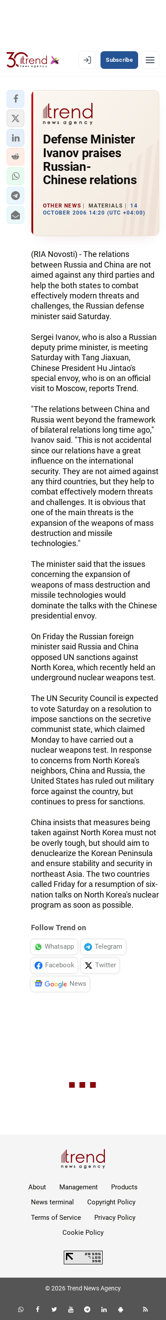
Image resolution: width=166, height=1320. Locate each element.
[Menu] (150, 60)
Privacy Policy (114, 1218)
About (37, 1187)
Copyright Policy (111, 1202)
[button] (15, 99)
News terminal (52, 1202)
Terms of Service (56, 1218)
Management (78, 1187)
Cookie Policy (83, 1233)
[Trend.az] (33, 60)
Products (124, 1187)
